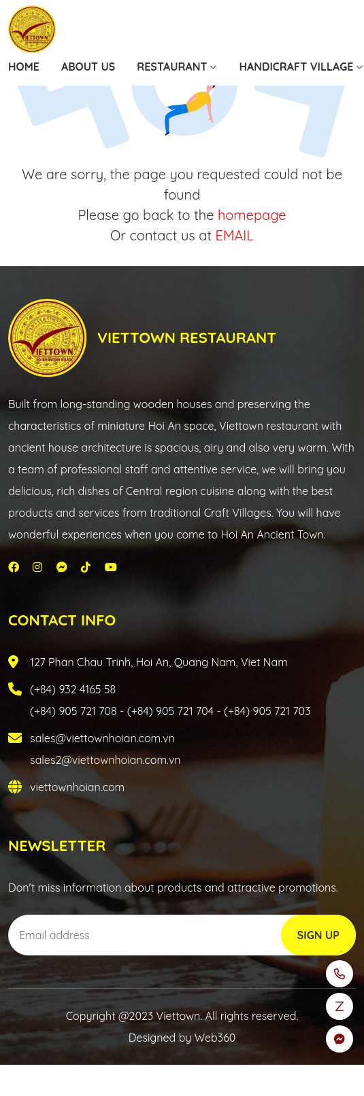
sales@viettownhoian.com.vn (102, 738)
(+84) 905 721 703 (267, 711)
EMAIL (235, 235)
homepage (252, 214)
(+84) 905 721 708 (73, 711)
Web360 (215, 1037)
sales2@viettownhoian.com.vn (105, 760)
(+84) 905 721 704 (170, 711)
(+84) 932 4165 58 (73, 689)
